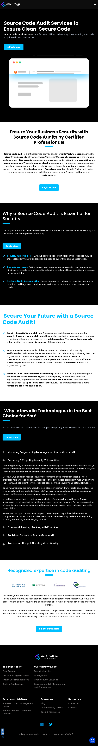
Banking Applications (13, 684)
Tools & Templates (50, 712)
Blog (43, 703)
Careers (72, 707)
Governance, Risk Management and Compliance (50, 686)
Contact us (73, 703)
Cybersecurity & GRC (45, 666)
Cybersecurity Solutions (46, 679)
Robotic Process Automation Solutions (17, 712)
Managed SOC (41, 675)
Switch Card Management (16, 679)
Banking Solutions (12, 666)
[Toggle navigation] (95, 4)
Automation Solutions (15, 699)
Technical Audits (42, 671)
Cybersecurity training (52, 707)
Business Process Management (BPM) (18, 705)
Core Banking (9, 671)
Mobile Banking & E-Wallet (16, 675)
